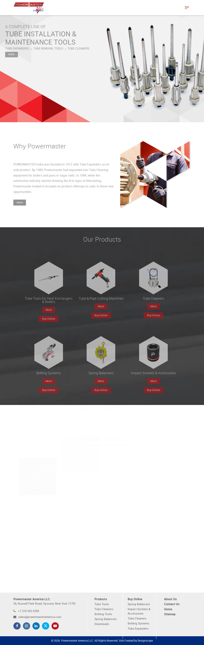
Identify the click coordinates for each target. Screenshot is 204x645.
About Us (170, 599)
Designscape (145, 640)
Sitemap (170, 614)
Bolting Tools (103, 614)
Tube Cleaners (103, 609)
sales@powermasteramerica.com (39, 617)
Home (168, 609)
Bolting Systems (138, 623)
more (20, 207)
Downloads (101, 624)
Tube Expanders (138, 628)
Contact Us (171, 604)
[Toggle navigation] (187, 7)
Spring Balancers (105, 619)
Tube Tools (101, 604)
